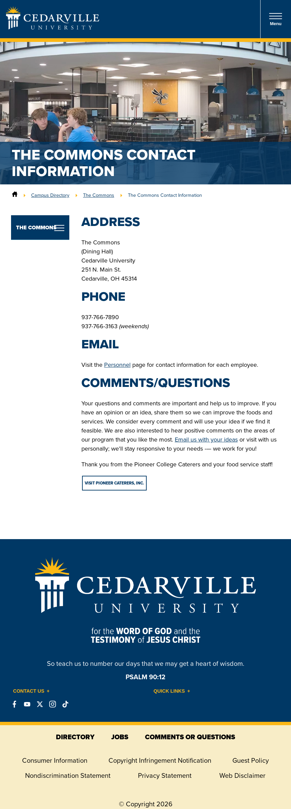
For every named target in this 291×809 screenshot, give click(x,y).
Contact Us (28, 691)
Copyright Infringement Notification (159, 760)
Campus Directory (50, 195)
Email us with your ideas (206, 439)
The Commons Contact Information (165, 195)
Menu (275, 19)
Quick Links (169, 691)
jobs (119, 737)
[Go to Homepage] (52, 27)
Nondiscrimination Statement (68, 775)
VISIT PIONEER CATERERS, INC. (114, 483)
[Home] (14, 195)
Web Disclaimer (242, 775)
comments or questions (190, 737)
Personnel (117, 364)
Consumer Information (54, 760)
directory (75, 737)
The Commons (98, 195)
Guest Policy (250, 760)
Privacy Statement (165, 775)
